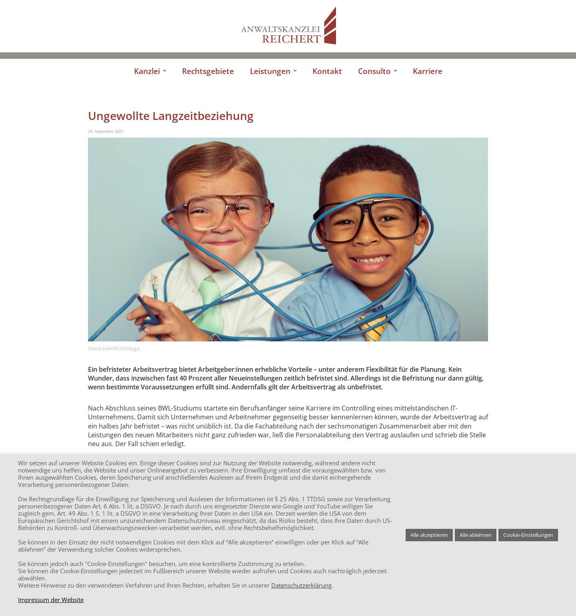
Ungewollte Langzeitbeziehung (171, 115)
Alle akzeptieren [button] (429, 534)
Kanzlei (147, 71)
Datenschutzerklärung (301, 585)
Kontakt (327, 71)
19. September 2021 (105, 131)
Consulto (374, 71)
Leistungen (270, 71)
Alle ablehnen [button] (476, 534)
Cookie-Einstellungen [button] (528, 534)
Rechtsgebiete (208, 71)
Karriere (427, 71)
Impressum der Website (51, 600)
